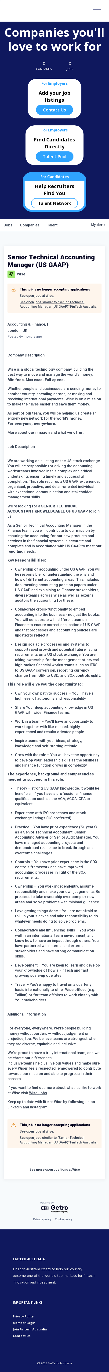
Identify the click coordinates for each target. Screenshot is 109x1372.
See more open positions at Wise (54, 1169)
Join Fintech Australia (30, 1329)
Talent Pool (54, 156)
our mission (39, 432)
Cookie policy (63, 1219)
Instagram (38, 1107)
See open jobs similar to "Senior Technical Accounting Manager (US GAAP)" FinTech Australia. (59, 304)
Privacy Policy (23, 1316)
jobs (8, 225)
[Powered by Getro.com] (54, 1207)
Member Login (24, 1323)
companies (30, 225)
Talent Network (54, 203)
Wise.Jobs (38, 1093)
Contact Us (54, 110)
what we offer (70, 432)
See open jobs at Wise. (37, 295)
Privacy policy (42, 1219)
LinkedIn (14, 1107)
